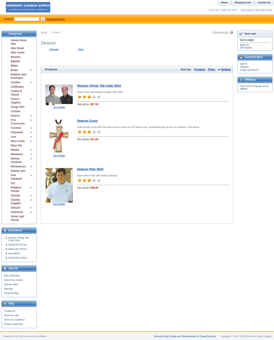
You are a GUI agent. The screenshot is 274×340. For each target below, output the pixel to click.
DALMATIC (14, 253)
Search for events (13, 280)
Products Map (11, 293)
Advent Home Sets (19, 42)
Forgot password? (249, 70)
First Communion (18, 122)
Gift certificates (12, 275)
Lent (13, 136)
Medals (15, 149)
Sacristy (15, 195)
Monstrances (18, 166)
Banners (16, 56)
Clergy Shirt (17, 106)
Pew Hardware (16, 177)
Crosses (15, 111)
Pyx (13, 183)
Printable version (221, 32)
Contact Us (264, 2)
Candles (15, 82)
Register (244, 67)
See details (59, 107)
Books (14, 70)
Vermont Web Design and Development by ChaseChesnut (185, 336)
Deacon (15, 115)
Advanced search (55, 19)
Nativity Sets (18, 170)
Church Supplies (16, 100)
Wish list (244, 45)
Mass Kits (16, 145)
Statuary (16, 207)
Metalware (17, 154)
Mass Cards (18, 141)
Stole (81, 49)
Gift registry (246, 47)
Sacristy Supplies (16, 201)
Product (199, 69)
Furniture (16, 127)
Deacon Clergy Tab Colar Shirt (99, 85)
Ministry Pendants (16, 160)
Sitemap (8, 288)
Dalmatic (54, 49)
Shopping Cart (242, 2)
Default (226, 69)
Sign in (243, 63)
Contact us (10, 311)
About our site (11, 315)
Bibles (14, 65)
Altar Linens (17, 52)
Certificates (17, 86)
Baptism (15, 61)
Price (211, 69)
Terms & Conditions (14, 319)
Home (44, 32)
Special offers (11, 284)
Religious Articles (16, 189)
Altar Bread (17, 48)
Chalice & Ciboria (16, 93)
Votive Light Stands (17, 218)
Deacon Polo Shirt (90, 169)
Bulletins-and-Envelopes (19, 76)
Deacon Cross (87, 120)
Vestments (17, 212)
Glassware (17, 132)
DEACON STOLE (17, 244)
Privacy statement (13, 324)
